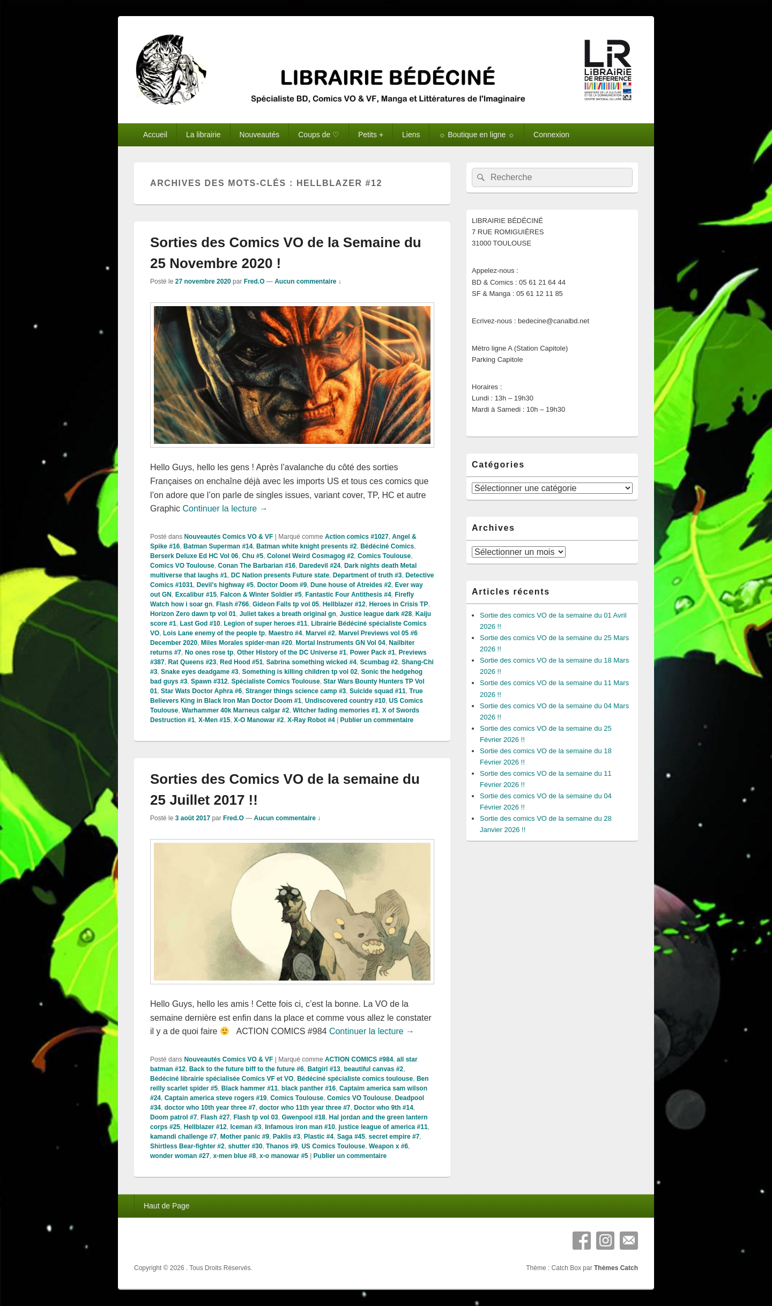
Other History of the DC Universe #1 (291, 652)
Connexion (551, 134)
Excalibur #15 (196, 594)
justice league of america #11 (383, 1127)
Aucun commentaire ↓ (308, 281)
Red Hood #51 (241, 662)
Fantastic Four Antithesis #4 (348, 594)
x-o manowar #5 (283, 1156)
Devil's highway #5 (225, 585)
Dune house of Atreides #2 (350, 585)
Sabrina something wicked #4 (311, 662)
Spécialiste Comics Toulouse (275, 681)
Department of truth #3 (367, 575)
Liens (411, 134)
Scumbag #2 (379, 662)
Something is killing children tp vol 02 (299, 672)
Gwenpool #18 (303, 1117)
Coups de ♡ (318, 134)
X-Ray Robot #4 (311, 720)
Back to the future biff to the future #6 (246, 1069)
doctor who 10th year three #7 (210, 1107)
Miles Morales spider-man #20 (246, 643)
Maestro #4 (285, 633)
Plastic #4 (318, 1136)
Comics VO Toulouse (182, 565)
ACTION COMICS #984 (359, 1059)
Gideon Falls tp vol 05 (286, 604)
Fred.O (254, 281)
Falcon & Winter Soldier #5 (261, 594)
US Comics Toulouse (333, 1146)
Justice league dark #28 (375, 614)
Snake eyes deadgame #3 (200, 672)
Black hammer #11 (249, 1088)
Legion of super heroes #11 (265, 623)
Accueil (155, 134)
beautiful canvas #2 (373, 1069)
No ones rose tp (209, 652)
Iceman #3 (245, 1127)
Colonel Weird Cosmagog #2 (310, 556)
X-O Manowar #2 (259, 720)
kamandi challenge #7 (183, 1136)
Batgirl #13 (323, 1069)
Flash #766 (232, 604)
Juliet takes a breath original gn (288, 614)
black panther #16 (308, 1088)
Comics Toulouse (384, 556)
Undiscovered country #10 (345, 700)
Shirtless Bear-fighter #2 (187, 1146)
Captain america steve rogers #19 (216, 1098)
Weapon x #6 (388, 1146)
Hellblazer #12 (344, 604)
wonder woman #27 (180, 1156)
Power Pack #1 (372, 652)
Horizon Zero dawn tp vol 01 (193, 614)
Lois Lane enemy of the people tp (214, 633)
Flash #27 (215, 1117)
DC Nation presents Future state (280, 575)
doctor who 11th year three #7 (304, 1107)
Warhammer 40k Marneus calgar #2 (235, 710)
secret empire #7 (394, 1136)
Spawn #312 (209, 681)
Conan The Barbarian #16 (256, 565)
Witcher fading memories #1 (335, 710)
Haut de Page (167, 1205)
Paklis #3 (286, 1136)
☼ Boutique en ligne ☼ (477, 134)
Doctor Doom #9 (282, 585)
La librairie (203, 134)
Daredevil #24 (319, 565)
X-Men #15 (214, 720)
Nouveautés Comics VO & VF (228, 536)
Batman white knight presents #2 (306, 546)
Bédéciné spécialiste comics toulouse (355, 1078)
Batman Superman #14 (218, 546)
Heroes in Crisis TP (398, 604)
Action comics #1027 (357, 536)
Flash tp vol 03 (255, 1117)
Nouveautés (260, 134)
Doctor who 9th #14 (383, 1107)
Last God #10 (200, 623)
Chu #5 (252, 556)
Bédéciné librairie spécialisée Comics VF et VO (221, 1078)
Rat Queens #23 (192, 662)
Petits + (370, 134)
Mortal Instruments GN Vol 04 (340, 643)
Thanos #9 (282, 1146)
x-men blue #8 (234, 1156)
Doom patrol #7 (173, 1117)
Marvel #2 (320, 633)
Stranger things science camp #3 (296, 691)
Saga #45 (351, 1136)
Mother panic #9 (244, 1136)
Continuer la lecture (225, 508)
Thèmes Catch (616, 1268)
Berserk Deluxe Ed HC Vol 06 (194, 556)
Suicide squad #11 (378, 691)
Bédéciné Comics (387, 546)
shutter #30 (245, 1146)
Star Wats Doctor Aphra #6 (201, 691)
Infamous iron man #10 (300, 1127)
